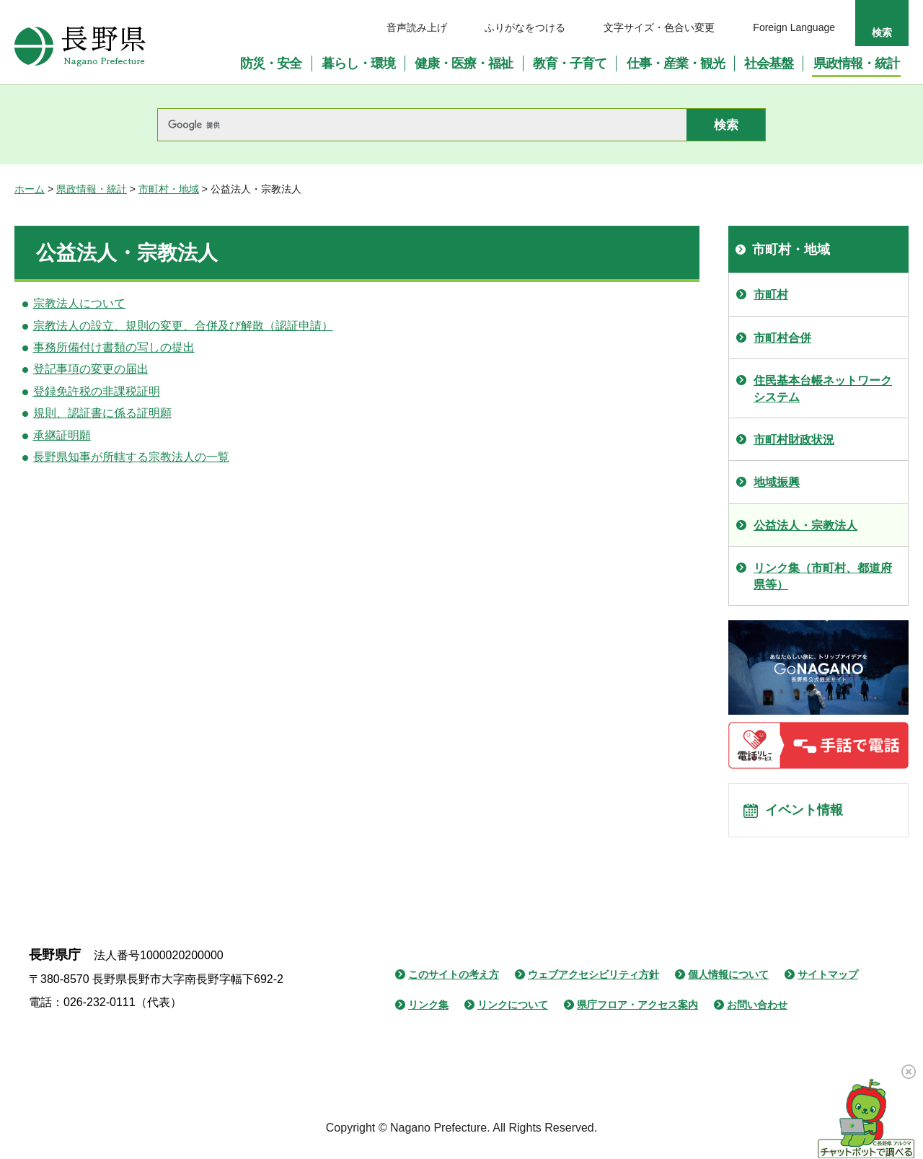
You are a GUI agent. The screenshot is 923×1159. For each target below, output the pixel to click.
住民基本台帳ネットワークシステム (823, 388)
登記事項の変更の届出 (91, 369)
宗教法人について (79, 303)
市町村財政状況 (794, 439)
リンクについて (512, 1011)
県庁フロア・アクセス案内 (637, 1011)
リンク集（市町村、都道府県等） (823, 576)
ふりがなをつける (525, 27)
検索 (882, 32)
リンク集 (428, 1011)
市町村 (771, 294)
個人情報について (728, 981)
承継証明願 (62, 435)
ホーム (29, 189)
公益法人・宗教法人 (805, 525)
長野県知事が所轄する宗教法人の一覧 (131, 457)
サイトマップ (828, 981)
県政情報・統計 (91, 189)
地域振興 (777, 482)
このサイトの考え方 (453, 981)
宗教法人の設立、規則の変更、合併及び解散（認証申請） (183, 326)
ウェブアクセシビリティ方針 (593, 981)
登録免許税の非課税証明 (96, 391)
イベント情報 (808, 813)
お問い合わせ (757, 1011)
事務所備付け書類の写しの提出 (114, 347)
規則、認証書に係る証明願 (102, 413)
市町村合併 (782, 338)
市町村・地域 (168, 189)
